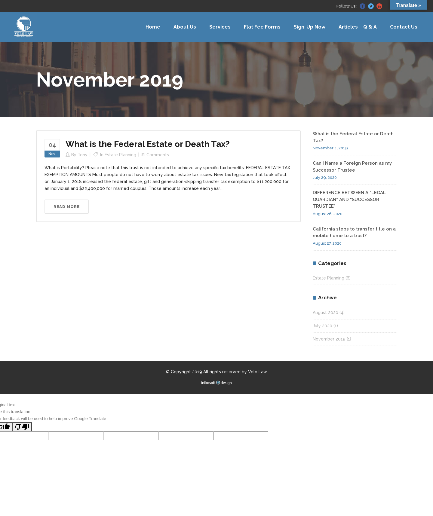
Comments (157, 154)
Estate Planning (120, 154)
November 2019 (329, 339)
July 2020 (322, 325)
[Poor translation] (22, 426)
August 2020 (325, 312)
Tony (83, 154)
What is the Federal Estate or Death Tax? (148, 144)
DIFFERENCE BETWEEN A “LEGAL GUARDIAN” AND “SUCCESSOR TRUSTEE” (349, 199)
